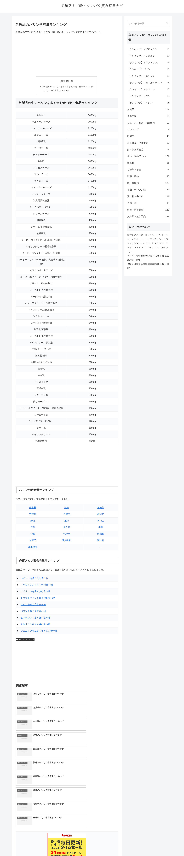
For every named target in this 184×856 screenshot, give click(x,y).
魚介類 (66, 527)
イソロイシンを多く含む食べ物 (37, 585)
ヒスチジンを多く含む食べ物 (35, 618)
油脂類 (100, 534)
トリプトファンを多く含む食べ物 (38, 598)
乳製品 (66, 534)
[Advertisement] (67, 55)
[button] (167, 23)
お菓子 (32, 541)
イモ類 (100, 508)
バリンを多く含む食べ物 (33, 611)
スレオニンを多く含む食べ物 (35, 624)
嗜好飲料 (66, 541)
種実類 (100, 514)
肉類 (100, 527)
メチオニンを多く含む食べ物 (35, 591)
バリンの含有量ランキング (57, 91)
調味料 (100, 541)
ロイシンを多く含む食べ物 (34, 578)
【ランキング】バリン (25, 640)
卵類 (32, 534)
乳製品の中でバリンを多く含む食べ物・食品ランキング (67, 86)
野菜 (32, 521)
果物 (66, 521)
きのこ (100, 521)
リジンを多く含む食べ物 (33, 605)
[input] (148, 23)
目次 (63, 81)
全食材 (32, 508)
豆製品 (66, 514)
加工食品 (32, 547)
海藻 (32, 527)
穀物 (66, 508)
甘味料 (32, 514)
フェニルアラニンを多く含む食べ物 (39, 631)
